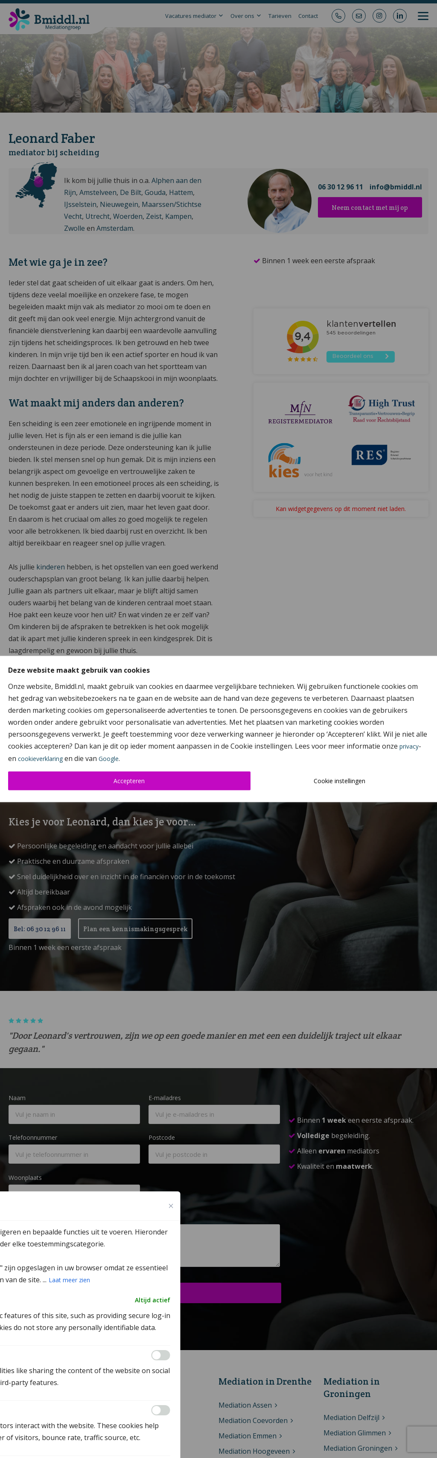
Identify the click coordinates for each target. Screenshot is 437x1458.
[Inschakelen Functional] (160, 1355)
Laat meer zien (69, 1280)
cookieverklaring (40, 759)
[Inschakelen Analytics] (160, 1410)
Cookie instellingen (339, 781)
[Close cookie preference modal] (171, 1206)
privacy (409, 746)
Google (109, 759)
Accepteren (129, 781)
